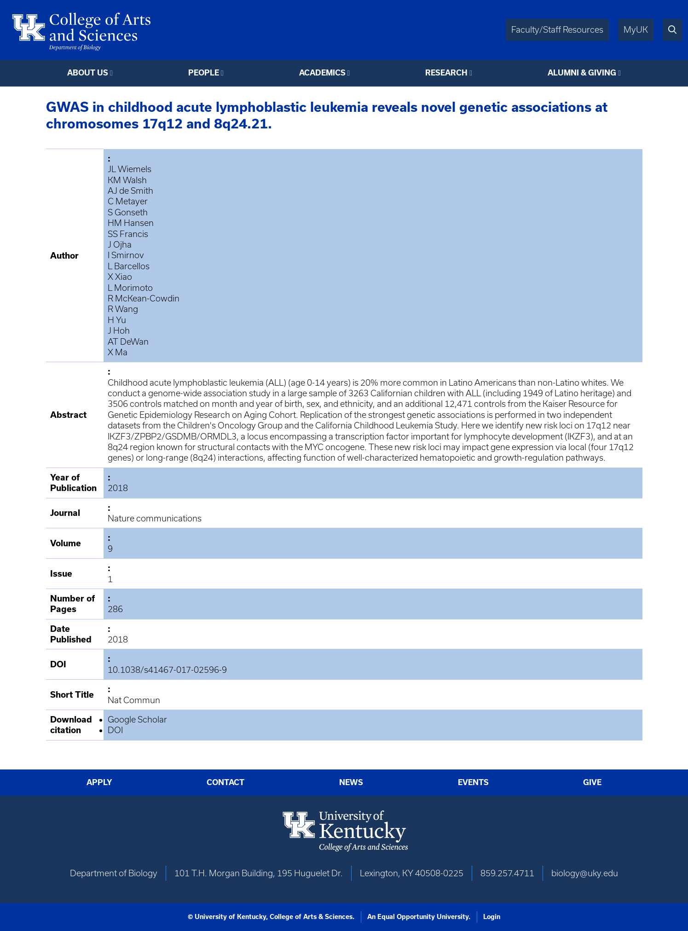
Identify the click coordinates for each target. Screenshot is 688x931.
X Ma (117, 352)
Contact (225, 782)
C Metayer (128, 201)
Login (491, 916)
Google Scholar (137, 719)
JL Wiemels (129, 169)
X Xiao (120, 277)
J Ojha (120, 244)
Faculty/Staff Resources (557, 30)
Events (473, 782)
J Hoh (119, 330)
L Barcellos (129, 266)
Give (592, 782)
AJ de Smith (130, 191)
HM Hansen (131, 223)
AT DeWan (128, 342)
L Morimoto (130, 288)
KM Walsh (127, 180)
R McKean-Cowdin (143, 298)
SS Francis (128, 234)
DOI (115, 730)
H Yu (117, 320)
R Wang (123, 309)
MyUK (636, 30)
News (351, 782)
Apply (99, 782)
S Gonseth (128, 212)
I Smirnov (126, 255)
